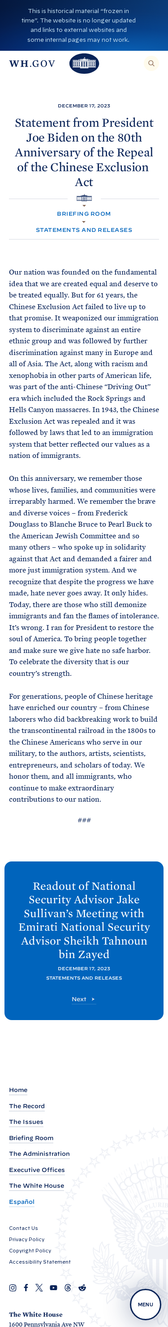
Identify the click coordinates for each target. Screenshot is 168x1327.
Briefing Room (84, 213)
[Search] (151, 63)
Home (18, 1090)
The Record (27, 1106)
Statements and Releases (84, 229)
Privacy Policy (26, 1239)
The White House (36, 1185)
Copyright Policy (30, 1250)
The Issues (26, 1121)
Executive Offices (37, 1170)
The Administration (39, 1153)
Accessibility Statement (40, 1262)
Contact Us (23, 1228)
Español (21, 1201)
